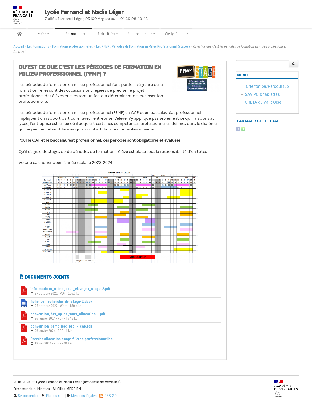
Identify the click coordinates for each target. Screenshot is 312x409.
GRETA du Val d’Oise (263, 102)
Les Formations (38, 47)
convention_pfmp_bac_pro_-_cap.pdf (61, 326)
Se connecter (26, 395)
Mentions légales (82, 395)
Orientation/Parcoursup (267, 86)
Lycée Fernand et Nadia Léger (83, 12)
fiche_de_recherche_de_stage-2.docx (61, 301)
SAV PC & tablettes (262, 94)
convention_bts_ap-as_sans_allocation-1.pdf (68, 314)
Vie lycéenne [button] (177, 33)
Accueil (18, 47)
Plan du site (52, 395)
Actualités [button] (107, 33)
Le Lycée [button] (40, 33)
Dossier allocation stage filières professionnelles (71, 339)
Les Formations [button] (73, 33)
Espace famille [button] (141, 33)
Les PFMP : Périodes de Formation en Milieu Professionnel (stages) (143, 47)
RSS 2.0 (108, 395)
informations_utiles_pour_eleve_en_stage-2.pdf (70, 289)
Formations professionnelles (72, 47)
